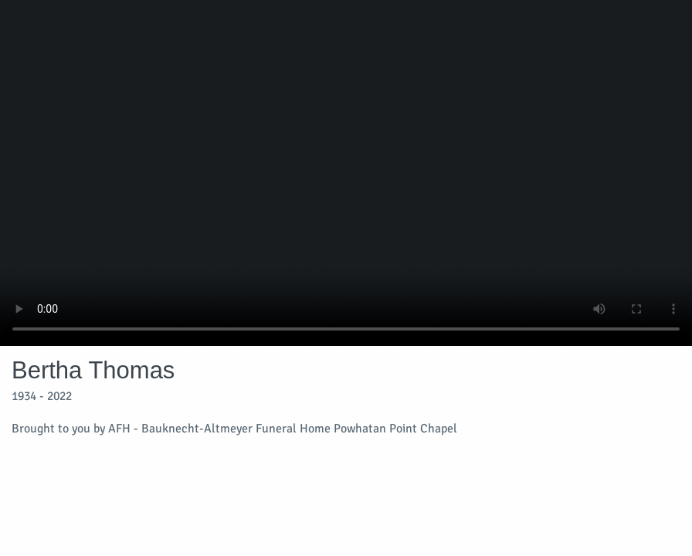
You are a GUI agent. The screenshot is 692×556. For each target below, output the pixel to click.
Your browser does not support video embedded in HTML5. (346, 173)
